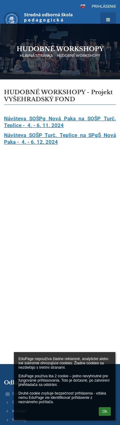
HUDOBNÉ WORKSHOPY (78, 55)
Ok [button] (104, 411)
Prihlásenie (104, 6)
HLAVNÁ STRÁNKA (36, 55)
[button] (82, 6)
